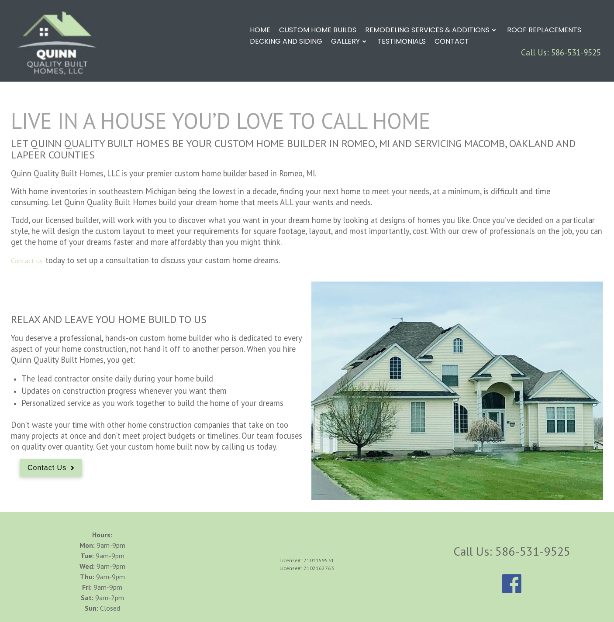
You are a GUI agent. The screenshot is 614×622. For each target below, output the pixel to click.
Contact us (27, 260)
